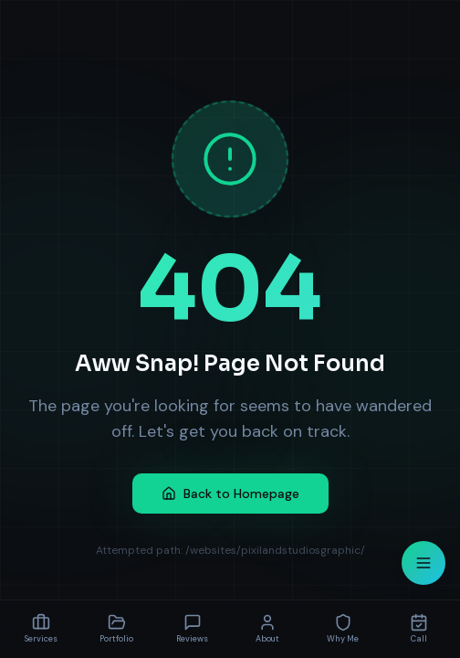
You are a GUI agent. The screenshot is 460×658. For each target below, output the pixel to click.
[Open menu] (423, 563)
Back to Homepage (230, 493)
